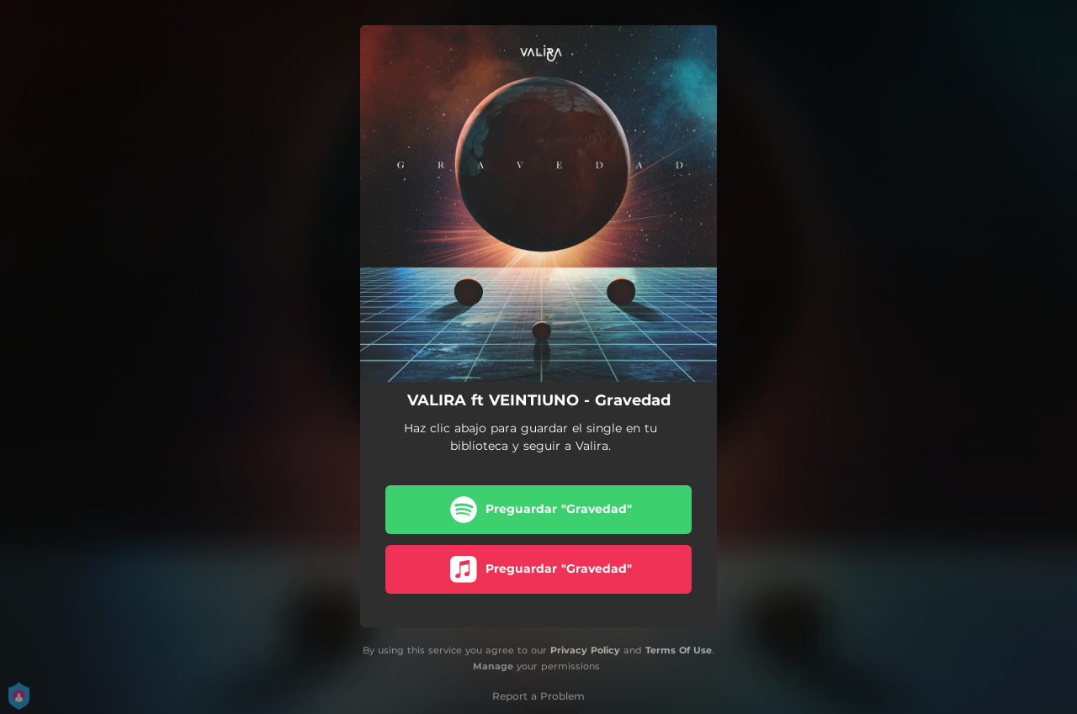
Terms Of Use (678, 650)
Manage (493, 666)
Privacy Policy (585, 650)
